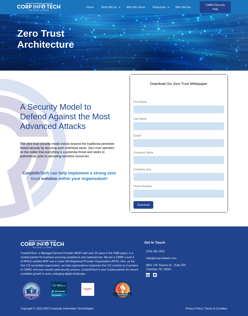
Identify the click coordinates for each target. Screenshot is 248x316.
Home (90, 7)
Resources (159, 7)
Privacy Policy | (195, 308)
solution (49, 178)
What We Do (109, 7)
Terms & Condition (216, 308)
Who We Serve (135, 7)
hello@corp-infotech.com (161, 258)
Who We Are (183, 7)
